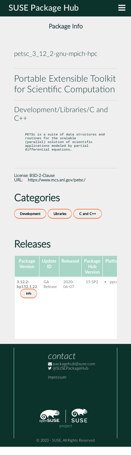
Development (30, 222)
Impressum (57, 385)
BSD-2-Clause (42, 184)
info (28, 301)
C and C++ (87, 222)
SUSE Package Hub (44, 8)
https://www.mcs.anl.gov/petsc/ (56, 188)
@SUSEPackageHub (68, 377)
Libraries (59, 222)
